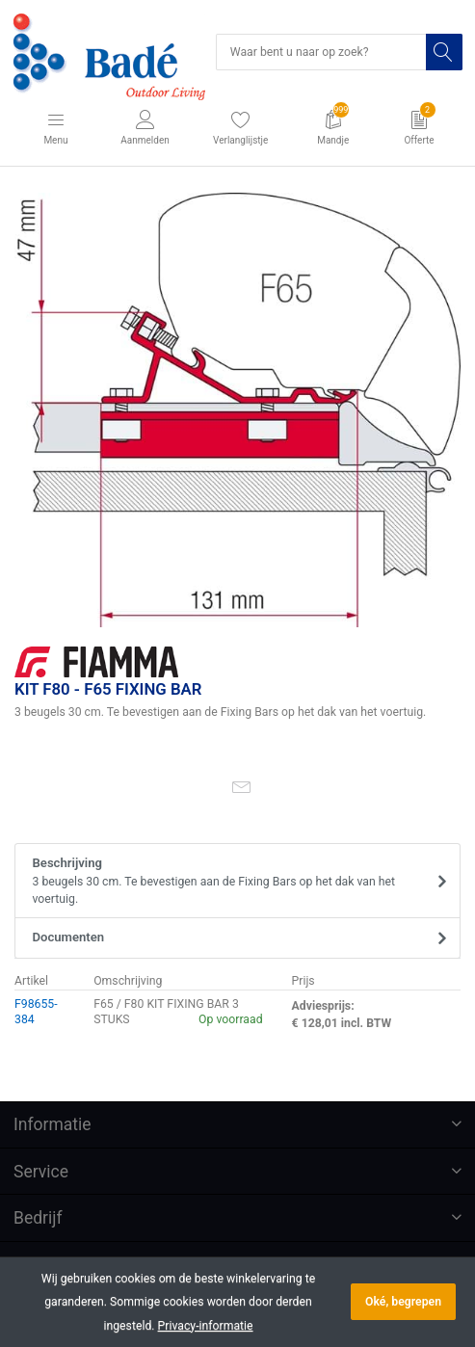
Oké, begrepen (403, 1301)
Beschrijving (232, 882)
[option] (237, 410)
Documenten (69, 937)
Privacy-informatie (205, 1326)
